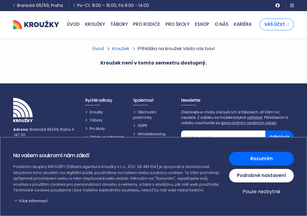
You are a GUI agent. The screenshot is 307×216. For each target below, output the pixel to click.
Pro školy (97, 128)
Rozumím (261, 158)
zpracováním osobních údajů (248, 122)
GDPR (142, 125)
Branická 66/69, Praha (38, 5)
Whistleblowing (151, 133)
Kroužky (96, 112)
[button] (117, 201)
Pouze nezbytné (261, 191)
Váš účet (276, 24)
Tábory (96, 120)
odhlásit (254, 117)
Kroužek (120, 48)
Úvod (98, 48)
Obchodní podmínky (144, 115)
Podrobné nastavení (261, 175)
